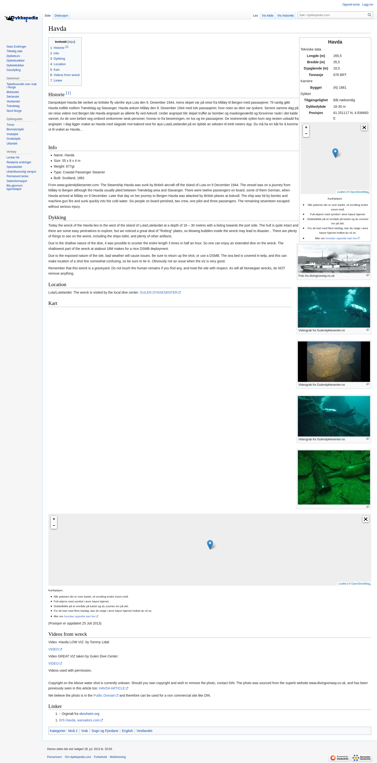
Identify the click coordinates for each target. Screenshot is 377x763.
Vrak (84, 731)
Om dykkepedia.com (78, 757)
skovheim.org (89, 714)
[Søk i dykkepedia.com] (335, 15)
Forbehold (100, 757)
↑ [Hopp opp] (60, 714)
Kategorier (57, 731)
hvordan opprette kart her (341, 238)
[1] (68, 92)
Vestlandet (144, 731)
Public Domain (104, 695)
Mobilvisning (118, 757)
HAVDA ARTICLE (112, 688)
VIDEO (53, 649)
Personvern (54, 757)
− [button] (306, 134)
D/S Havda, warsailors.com (79, 720)
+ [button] (306, 127)
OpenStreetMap (359, 191)
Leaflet (341, 191)
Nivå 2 (73, 731)
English (127, 731)
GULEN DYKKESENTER (158, 292)
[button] (364, 127)
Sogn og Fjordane (105, 731)
